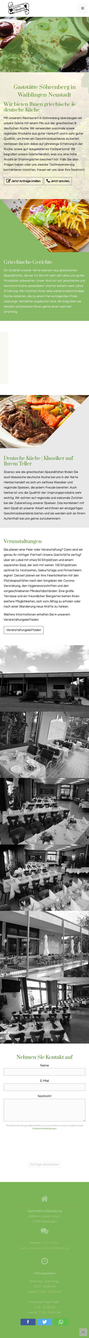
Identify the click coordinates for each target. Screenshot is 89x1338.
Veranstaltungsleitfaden (23, 630)
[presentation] (44, 1144)
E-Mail (44, 1081)
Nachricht (44, 1096)
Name (44, 1065)
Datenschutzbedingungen (44, 1128)
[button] (28, 1322)
